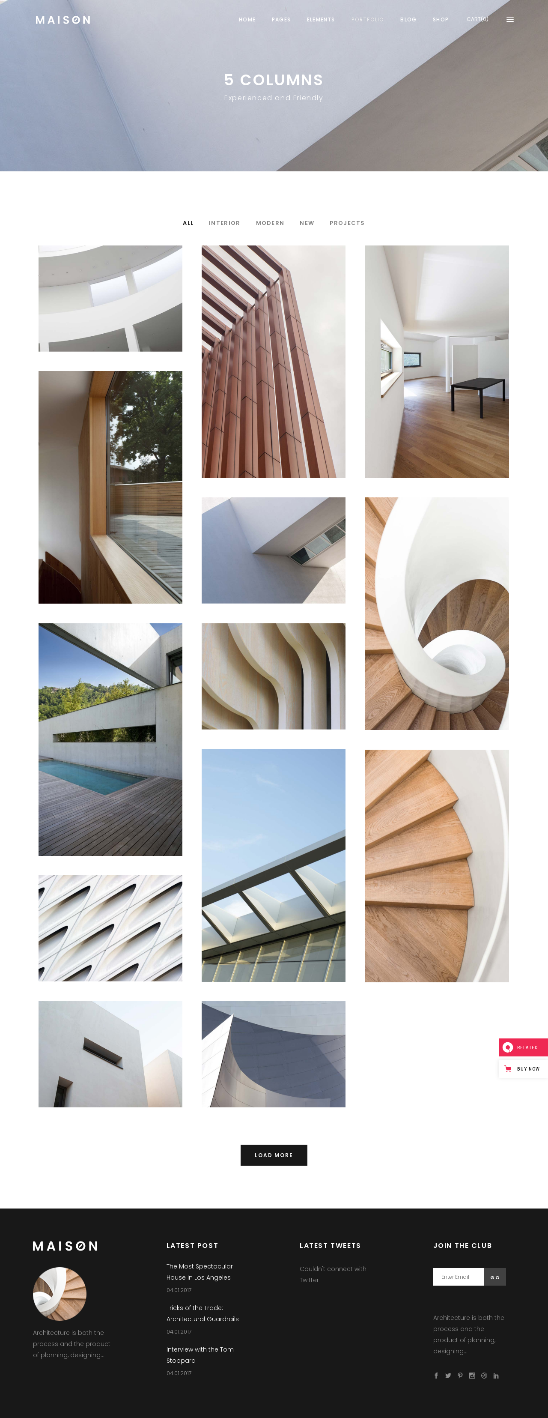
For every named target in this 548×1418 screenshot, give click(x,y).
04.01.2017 (179, 1290)
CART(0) (477, 19)
